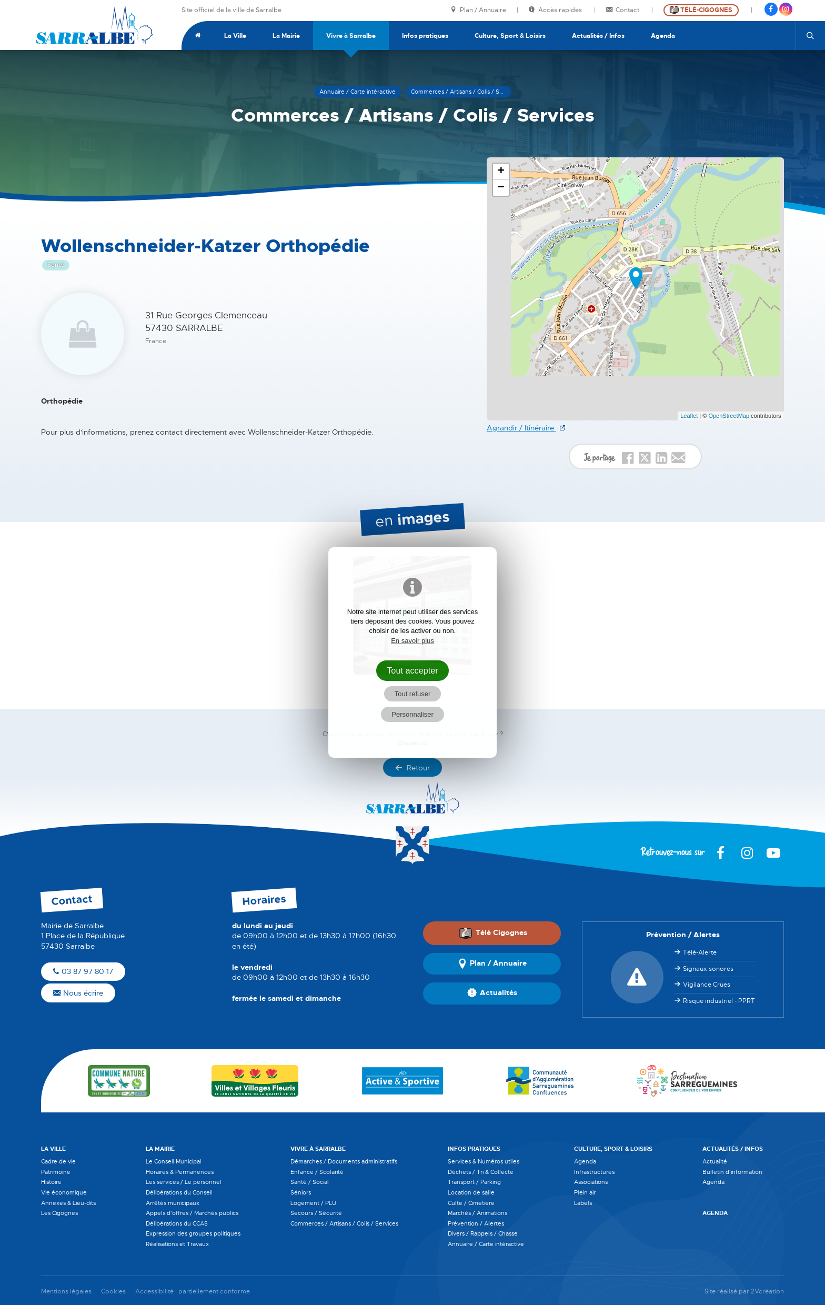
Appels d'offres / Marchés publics (192, 1213)
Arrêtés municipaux (172, 1203)
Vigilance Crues (706, 984)
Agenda (663, 36)
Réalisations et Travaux (177, 1244)
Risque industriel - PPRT (719, 1001)
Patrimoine (56, 1172)
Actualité (714, 1161)
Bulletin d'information (732, 1172)
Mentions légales (66, 1292)
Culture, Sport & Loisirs (510, 36)
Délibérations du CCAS (177, 1223)
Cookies (113, 1292)
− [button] (501, 188)
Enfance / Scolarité (317, 1172)
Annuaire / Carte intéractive (486, 1244)
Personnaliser (412, 714)
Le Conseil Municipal (174, 1161)
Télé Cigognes (493, 933)
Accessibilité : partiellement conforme (192, 1292)
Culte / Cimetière (471, 1203)
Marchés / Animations (477, 1213)
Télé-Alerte (700, 952)
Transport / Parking (474, 1182)
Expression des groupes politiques (193, 1233)
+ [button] (501, 171)
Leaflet (689, 416)
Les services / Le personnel (184, 1182)
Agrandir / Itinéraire (521, 428)
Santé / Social (309, 1182)
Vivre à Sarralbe (351, 36)
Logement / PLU (313, 1203)
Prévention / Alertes (476, 1223)
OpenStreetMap (728, 416)
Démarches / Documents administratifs (343, 1161)
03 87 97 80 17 (83, 971)
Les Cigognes (59, 1213)
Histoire (51, 1182)
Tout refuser (413, 694)
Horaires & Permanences (180, 1172)
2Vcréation (767, 1292)
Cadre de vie (58, 1161)
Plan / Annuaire (478, 10)
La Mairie (286, 36)
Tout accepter (412, 670)
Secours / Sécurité (316, 1213)
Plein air (585, 1192)
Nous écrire (78, 993)
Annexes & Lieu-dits (68, 1203)
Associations (591, 1182)
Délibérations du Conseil (179, 1192)
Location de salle (471, 1192)
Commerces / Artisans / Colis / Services (344, 1223)
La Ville (235, 36)
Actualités (492, 993)
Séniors (300, 1192)
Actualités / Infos (598, 36)
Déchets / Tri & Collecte (481, 1172)
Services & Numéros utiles (483, 1161)
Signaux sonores (708, 969)
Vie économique (64, 1192)
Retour (412, 767)
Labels (583, 1203)
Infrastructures (594, 1172)
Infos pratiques (425, 36)
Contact (623, 10)
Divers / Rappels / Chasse (483, 1233)
